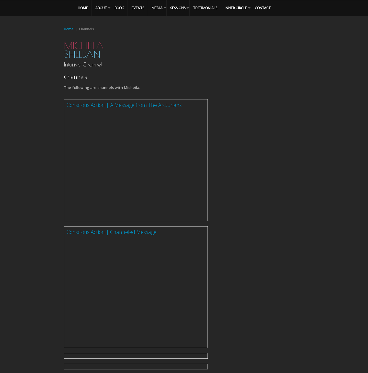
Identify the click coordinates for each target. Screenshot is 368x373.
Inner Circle (236, 8)
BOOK (119, 8)
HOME (83, 8)
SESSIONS (178, 8)
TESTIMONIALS (205, 8)
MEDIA (157, 8)
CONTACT (263, 8)
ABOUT (101, 8)
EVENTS (137, 8)
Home (68, 29)
